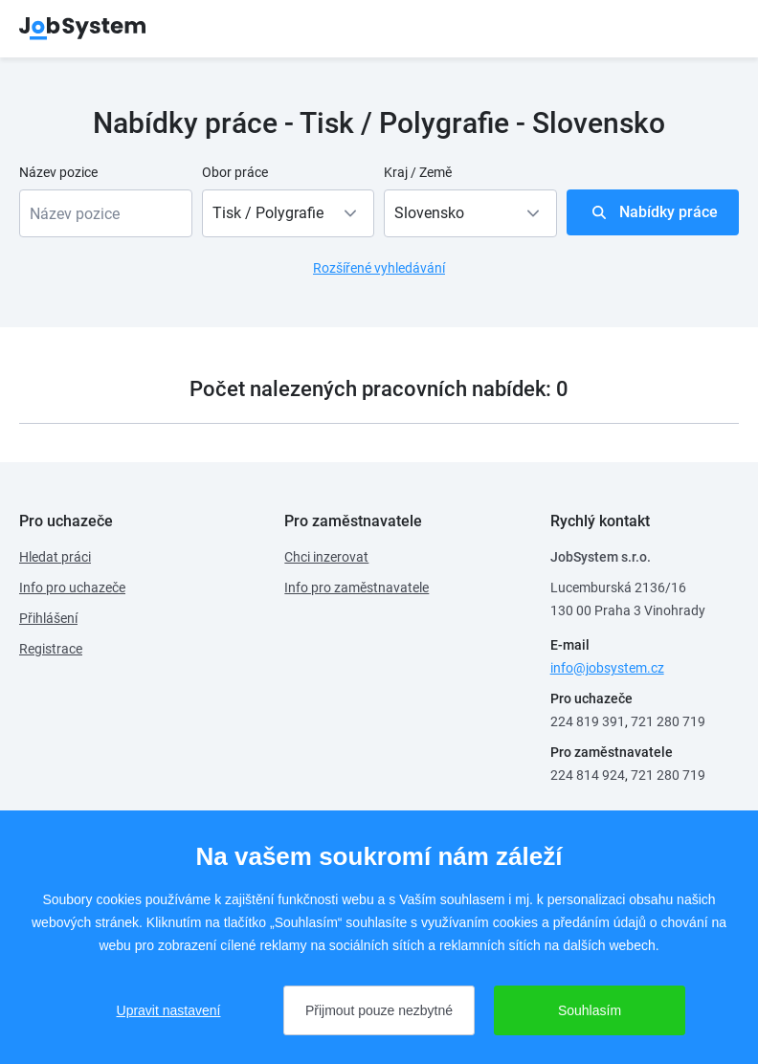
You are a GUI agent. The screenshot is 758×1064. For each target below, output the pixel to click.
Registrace (50, 648)
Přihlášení (48, 618)
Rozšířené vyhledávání (379, 268)
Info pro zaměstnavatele (356, 587)
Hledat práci (55, 557)
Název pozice (58, 172)
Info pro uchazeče (72, 587)
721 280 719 (668, 721)
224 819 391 (587, 721)
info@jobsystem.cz (607, 668)
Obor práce (235, 172)
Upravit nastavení (169, 1010)
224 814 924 (587, 775)
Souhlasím (589, 1010)
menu (715, 29)
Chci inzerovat (326, 557)
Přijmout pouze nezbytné (379, 1010)
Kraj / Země (418, 172)
